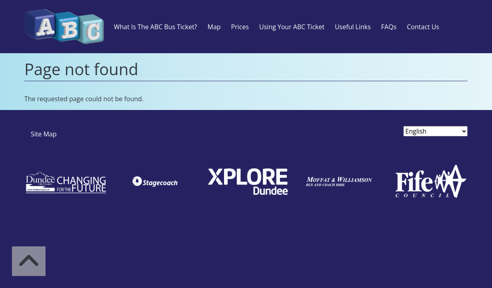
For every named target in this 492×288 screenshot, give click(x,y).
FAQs (388, 26)
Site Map (44, 134)
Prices (240, 26)
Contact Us (423, 26)
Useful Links (353, 26)
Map (213, 26)
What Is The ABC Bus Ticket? (155, 26)
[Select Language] (435, 131)
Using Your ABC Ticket (291, 26)
